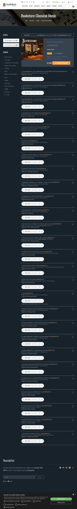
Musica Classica (8, 57)
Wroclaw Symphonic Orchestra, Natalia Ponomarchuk (36, 184)
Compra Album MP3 (61, 63)
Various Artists (50, 49)
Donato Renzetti (28, 253)
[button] (26, 507)
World (6, 78)
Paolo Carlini (61, 267)
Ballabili (6, 89)
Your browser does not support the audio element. (32, 79)
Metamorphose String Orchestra (32, 73)
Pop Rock (7, 68)
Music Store (25, 6)
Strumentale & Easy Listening (11, 63)
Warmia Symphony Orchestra (48, 435)
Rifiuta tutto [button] (61, 502)
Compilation (53, 59)
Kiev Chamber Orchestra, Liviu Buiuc (33, 393)
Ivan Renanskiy (28, 281)
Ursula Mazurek (49, 239)
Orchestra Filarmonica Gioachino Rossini (49, 253)
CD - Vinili (7, 95)
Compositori (36, 6)
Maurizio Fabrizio (36, 253)
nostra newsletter (33, 35)
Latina (6, 71)
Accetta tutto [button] (61, 499)
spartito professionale (43, 304)
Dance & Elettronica (9, 86)
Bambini (6, 80)
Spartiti (43, 6)
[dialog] (38, 501)
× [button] (75, 494)
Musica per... (7, 92)
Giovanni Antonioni (29, 435)
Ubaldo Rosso (49, 225)
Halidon (38, 20)
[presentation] (14, 488)
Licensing (48, 6)
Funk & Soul (7, 83)
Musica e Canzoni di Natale (11, 74)
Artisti (30, 6)
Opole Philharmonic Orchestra (31, 225)
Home (26, 20)
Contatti (60, 6)
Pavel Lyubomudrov (44, 73)
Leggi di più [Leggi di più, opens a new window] (42, 498)
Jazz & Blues (8, 60)
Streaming (54, 6)
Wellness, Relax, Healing (10, 66)
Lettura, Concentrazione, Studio (57, 57)
